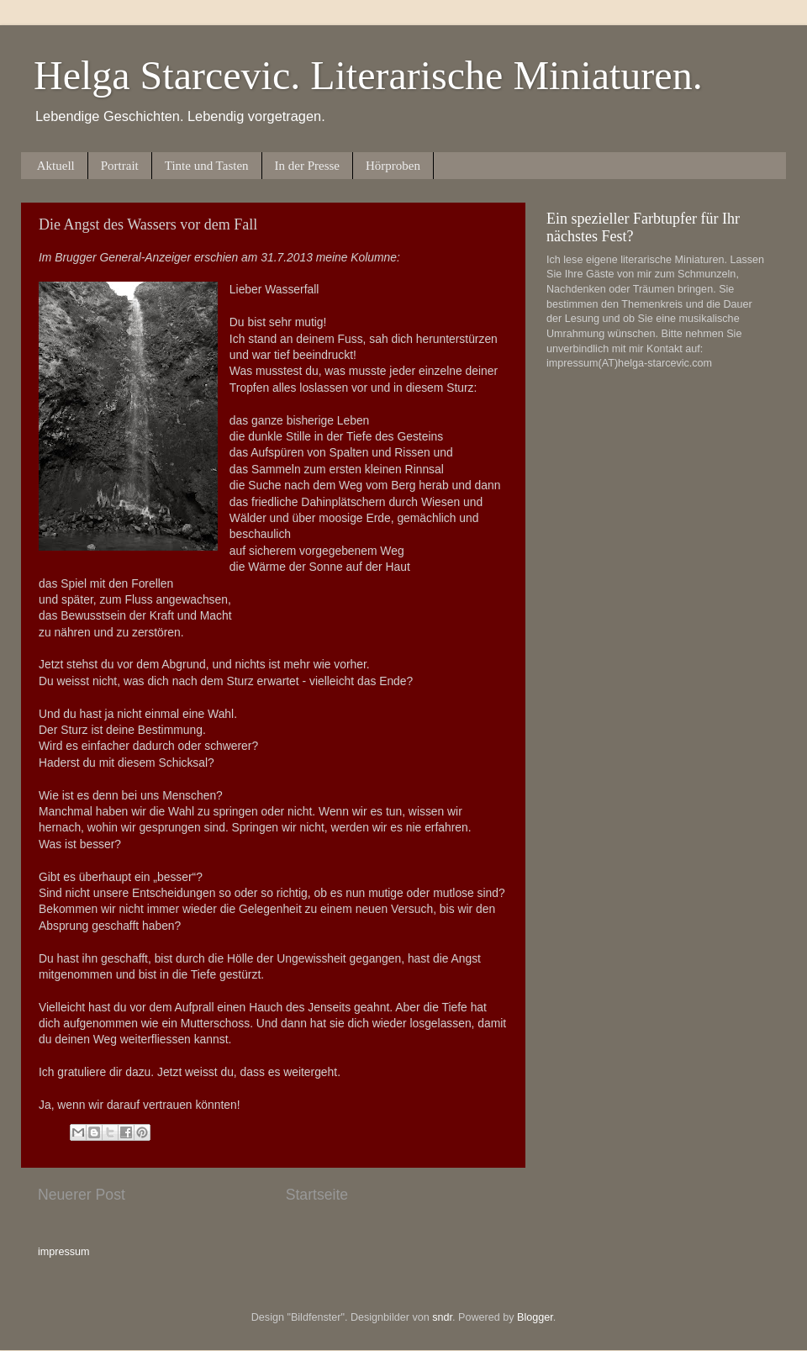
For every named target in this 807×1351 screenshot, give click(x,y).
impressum (64, 1252)
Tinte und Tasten (207, 165)
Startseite (317, 1194)
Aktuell (56, 165)
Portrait (120, 165)
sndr (442, 1317)
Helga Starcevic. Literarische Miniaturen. (368, 75)
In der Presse (307, 165)
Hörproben (393, 165)
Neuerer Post (81, 1194)
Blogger (535, 1317)
